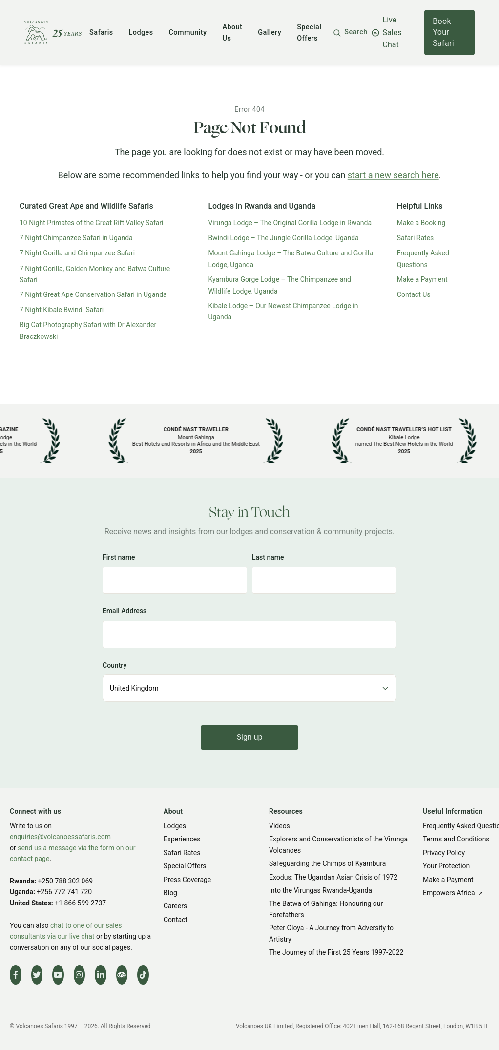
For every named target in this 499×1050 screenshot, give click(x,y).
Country (114, 665)
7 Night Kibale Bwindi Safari (62, 310)
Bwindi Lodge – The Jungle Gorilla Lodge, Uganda (283, 238)
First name (119, 557)
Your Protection (446, 866)
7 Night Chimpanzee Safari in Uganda (76, 238)
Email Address (124, 611)
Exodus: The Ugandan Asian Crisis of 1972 (333, 877)
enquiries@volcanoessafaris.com (60, 836)
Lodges (141, 32)
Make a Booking (421, 223)
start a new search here (393, 175)
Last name (268, 557)
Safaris (101, 32)
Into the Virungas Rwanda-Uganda (320, 890)
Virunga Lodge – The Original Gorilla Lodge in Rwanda (290, 223)
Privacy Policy (444, 852)
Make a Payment (422, 279)
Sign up (250, 737)
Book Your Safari (443, 32)
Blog (170, 893)
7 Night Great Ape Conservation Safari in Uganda (93, 294)
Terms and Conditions (456, 839)
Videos (279, 826)
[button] (350, 32)
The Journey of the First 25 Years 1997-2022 (336, 952)
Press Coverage (187, 879)
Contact (175, 919)
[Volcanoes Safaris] (53, 33)
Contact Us (414, 294)
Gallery (269, 32)
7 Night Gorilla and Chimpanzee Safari (77, 253)
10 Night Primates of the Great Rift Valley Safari (92, 223)
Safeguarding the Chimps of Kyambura (327, 863)
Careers (175, 906)
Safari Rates (415, 238)
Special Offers (185, 866)
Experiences (182, 839)
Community (188, 32)
